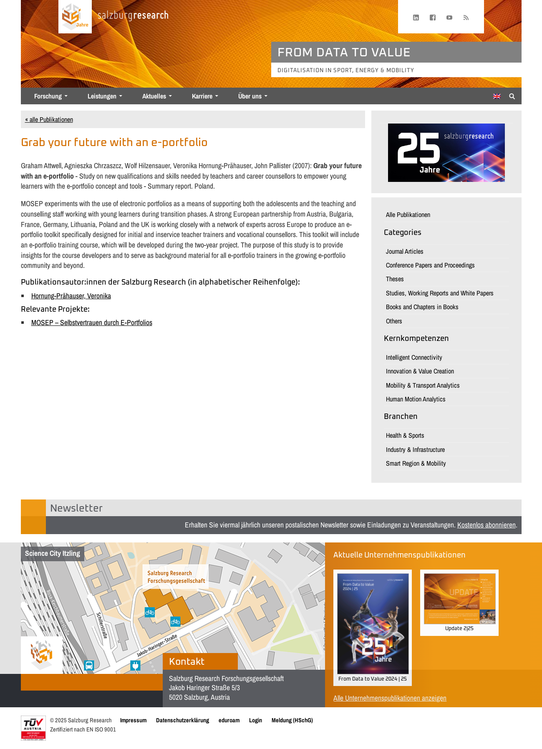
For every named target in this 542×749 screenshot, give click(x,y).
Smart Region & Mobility (416, 463)
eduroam (229, 720)
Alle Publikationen (408, 214)
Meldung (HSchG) (292, 720)
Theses (395, 278)
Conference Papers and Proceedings (430, 265)
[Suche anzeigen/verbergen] (512, 95)
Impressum (133, 720)
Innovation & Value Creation (420, 371)
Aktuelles (154, 96)
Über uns (250, 96)
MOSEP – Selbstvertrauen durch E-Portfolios (91, 322)
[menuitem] (497, 96)
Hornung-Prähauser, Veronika (71, 295)
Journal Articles (405, 251)
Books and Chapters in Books (422, 306)
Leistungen (102, 96)
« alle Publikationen (49, 119)
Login (255, 720)
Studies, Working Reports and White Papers (440, 293)
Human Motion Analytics (416, 399)
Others (394, 320)
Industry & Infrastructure (415, 449)
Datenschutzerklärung (182, 720)
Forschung (48, 96)
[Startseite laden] (75, 16)
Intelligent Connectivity (414, 357)
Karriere (202, 96)
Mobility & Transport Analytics (423, 385)
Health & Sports (405, 435)
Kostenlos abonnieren (486, 525)
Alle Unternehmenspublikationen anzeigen (389, 698)
